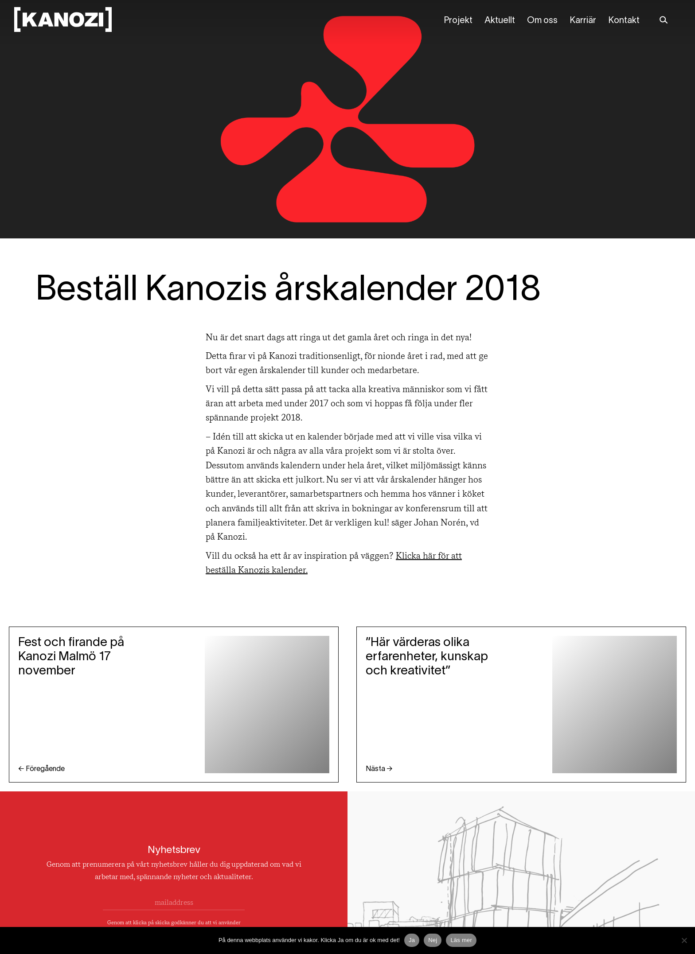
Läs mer (461, 940)
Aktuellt (499, 21)
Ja (412, 940)
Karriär (583, 21)
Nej (432, 940)
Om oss (542, 21)
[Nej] (683, 940)
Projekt (458, 21)
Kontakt (624, 21)
